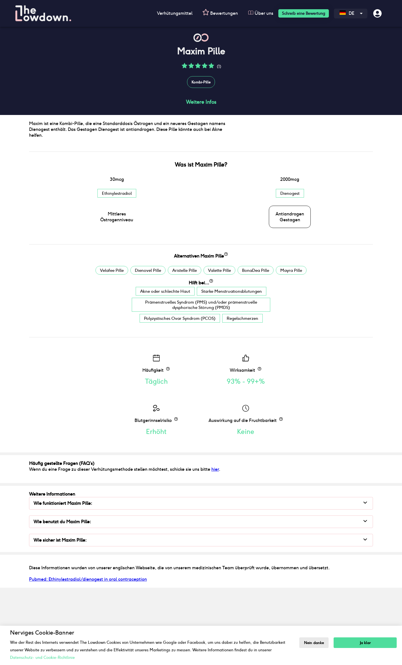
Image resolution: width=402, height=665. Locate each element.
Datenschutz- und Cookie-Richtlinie (42, 657)
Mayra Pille (291, 344)
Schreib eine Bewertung (303, 13)
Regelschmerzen (242, 392)
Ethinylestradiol (117, 267)
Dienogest (290, 267)
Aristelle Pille (184, 344)
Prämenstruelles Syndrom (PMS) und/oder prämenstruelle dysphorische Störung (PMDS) (201, 379)
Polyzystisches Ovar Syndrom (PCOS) (180, 392)
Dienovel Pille (148, 344)
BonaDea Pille (255, 344)
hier (215, 544)
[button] (184, 68)
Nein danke (314, 642)
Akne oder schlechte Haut (165, 365)
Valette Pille (219, 344)
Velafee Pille (112, 344)
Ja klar (365, 642)
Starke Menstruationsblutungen (231, 365)
